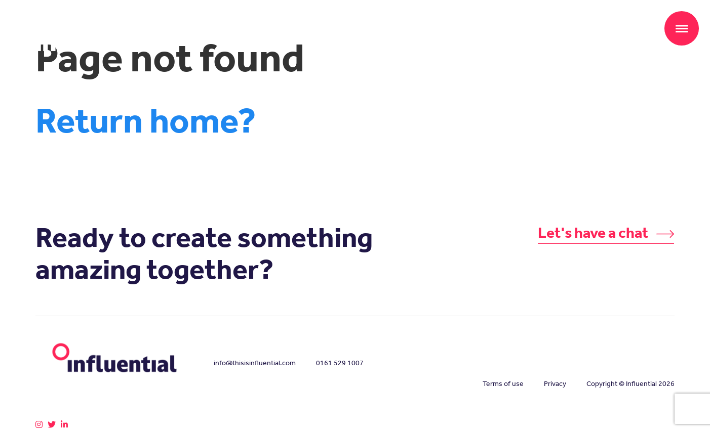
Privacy (555, 383)
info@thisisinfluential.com (255, 363)
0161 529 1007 (340, 363)
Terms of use (503, 383)
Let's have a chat (606, 233)
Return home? (145, 121)
